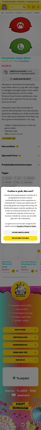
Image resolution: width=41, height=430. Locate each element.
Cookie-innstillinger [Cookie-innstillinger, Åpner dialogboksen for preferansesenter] (20, 232)
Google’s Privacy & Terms (26, 226)
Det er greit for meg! (20, 238)
